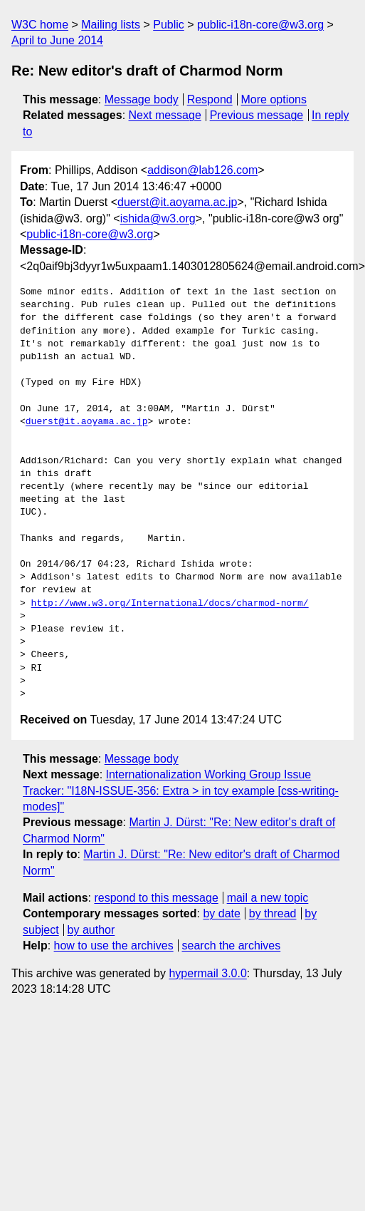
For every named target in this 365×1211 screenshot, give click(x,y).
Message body (142, 99)
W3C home (39, 25)
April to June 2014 (57, 40)
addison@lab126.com (202, 170)
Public (168, 25)
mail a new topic (268, 898)
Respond (210, 99)
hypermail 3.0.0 (207, 973)
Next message (165, 115)
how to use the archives (114, 945)
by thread (273, 913)
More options (274, 99)
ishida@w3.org (158, 218)
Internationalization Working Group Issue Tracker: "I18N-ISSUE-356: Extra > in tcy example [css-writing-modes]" (181, 790)
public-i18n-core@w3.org (260, 25)
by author (91, 930)
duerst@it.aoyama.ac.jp (177, 202)
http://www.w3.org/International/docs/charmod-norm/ (170, 603)
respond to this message (156, 898)
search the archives (231, 945)
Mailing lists (110, 25)
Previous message (257, 115)
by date (221, 913)
